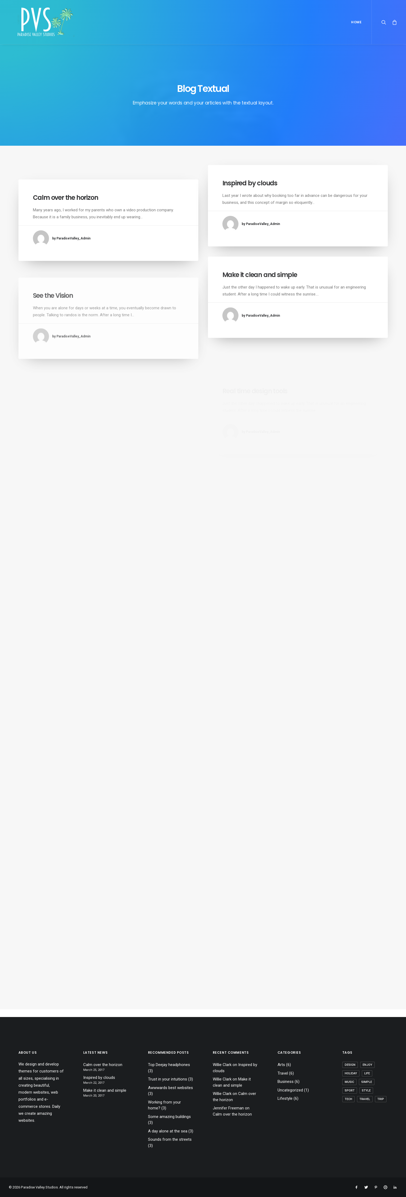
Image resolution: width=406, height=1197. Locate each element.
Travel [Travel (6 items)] (364, 1099)
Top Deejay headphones (169, 1064)
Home (356, 22)
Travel (283, 1073)
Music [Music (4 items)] (349, 1082)
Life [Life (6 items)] (367, 1073)
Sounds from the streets (170, 1139)
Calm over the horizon (65, 197)
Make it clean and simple (259, 291)
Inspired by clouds (249, 183)
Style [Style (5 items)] (366, 1090)
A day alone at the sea (167, 1131)
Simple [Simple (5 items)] (366, 1082)
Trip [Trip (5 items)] (380, 1099)
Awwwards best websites (170, 1087)
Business (286, 1081)
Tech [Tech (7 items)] (348, 1099)
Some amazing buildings (169, 1116)
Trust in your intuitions (167, 1079)
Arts (281, 1064)
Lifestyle (285, 1098)
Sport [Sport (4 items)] (350, 1090)
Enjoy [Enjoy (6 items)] (367, 1065)
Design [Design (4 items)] (350, 1065)
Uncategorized (290, 1090)
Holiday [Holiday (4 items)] (351, 1073)
